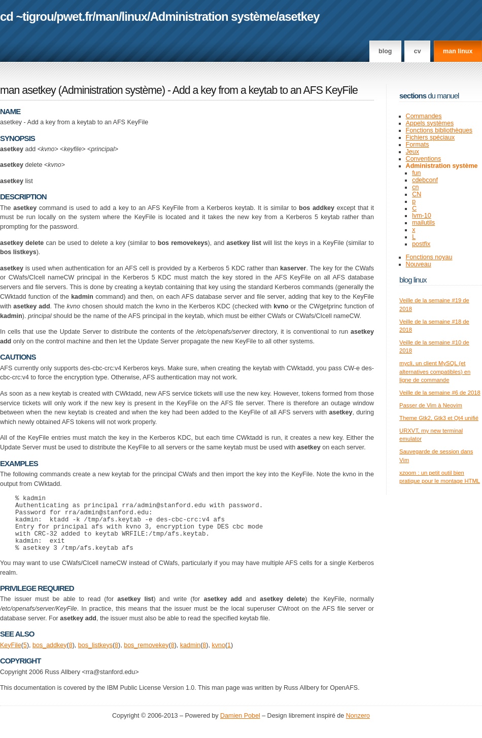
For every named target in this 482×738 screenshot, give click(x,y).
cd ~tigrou (27, 16)
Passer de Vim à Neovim (430, 405)
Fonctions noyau (429, 257)
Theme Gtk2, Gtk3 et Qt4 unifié (438, 418)
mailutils (423, 222)
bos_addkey (49, 657)
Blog (385, 51)
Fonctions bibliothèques (439, 130)
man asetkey (28, 90)
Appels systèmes (430, 123)
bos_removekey (146, 657)
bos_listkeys (95, 657)
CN (416, 194)
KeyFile (10, 657)
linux (135, 16)
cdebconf (425, 180)
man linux (457, 51)
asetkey (299, 16)
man (107, 16)
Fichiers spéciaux (430, 137)
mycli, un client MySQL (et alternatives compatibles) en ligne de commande (434, 371)
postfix (421, 244)
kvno (218, 657)
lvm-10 (421, 215)
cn (415, 187)
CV (417, 51)
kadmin (190, 657)
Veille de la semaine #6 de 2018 (439, 393)
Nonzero (358, 727)
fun (416, 173)
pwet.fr (74, 16)
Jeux (412, 151)
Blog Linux (413, 279)
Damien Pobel (240, 727)
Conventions (423, 158)
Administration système (213, 16)
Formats (417, 144)
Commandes (424, 116)
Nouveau (418, 264)
